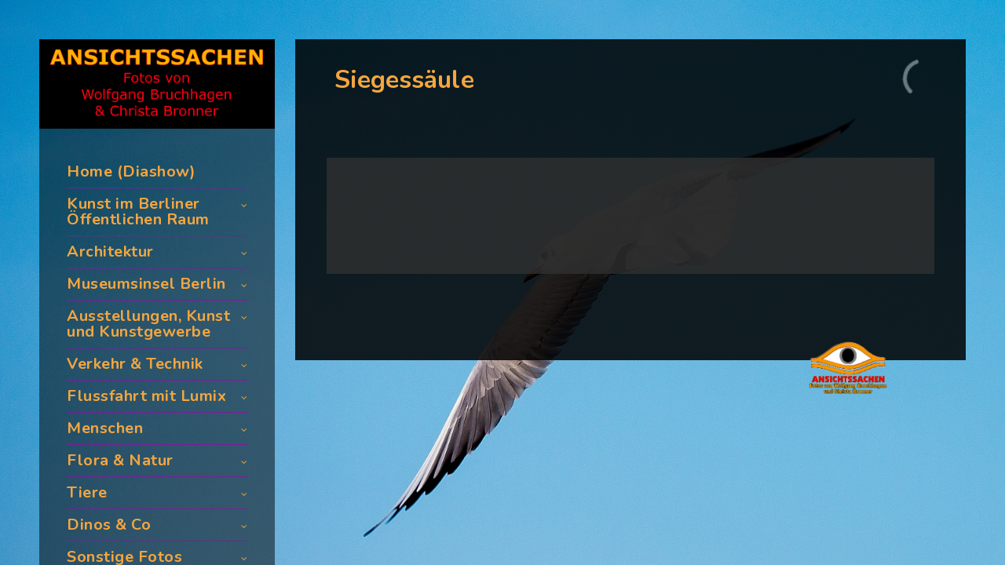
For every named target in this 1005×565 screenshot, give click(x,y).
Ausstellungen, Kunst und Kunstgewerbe (148, 323)
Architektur (110, 251)
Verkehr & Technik (135, 363)
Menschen (105, 428)
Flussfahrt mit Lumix (146, 395)
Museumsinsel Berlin (146, 283)
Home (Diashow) (131, 171)
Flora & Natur (120, 460)
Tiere (87, 492)
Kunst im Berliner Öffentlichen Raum (138, 211)
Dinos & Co (109, 524)
